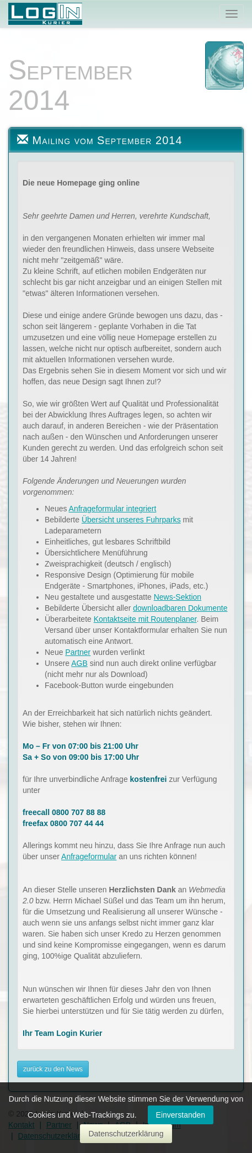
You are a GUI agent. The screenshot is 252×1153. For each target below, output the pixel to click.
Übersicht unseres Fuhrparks (131, 519)
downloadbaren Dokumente (180, 608)
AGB (79, 663)
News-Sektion (177, 597)
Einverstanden (181, 1114)
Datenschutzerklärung (125, 1133)
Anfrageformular (88, 856)
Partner (77, 652)
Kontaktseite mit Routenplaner (145, 619)
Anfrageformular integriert (113, 508)
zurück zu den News (53, 1069)
